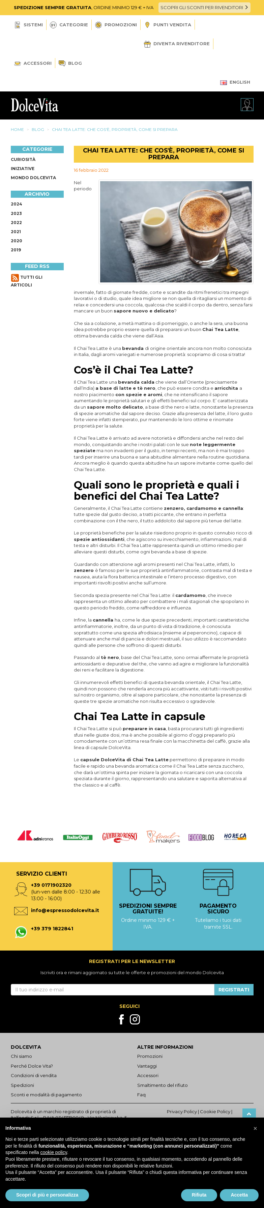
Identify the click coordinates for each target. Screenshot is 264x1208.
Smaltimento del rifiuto (162, 1085)
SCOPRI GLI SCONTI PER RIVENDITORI (204, 7)
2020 (16, 240)
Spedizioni (22, 1085)
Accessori (33, 63)
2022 (16, 222)
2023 (16, 213)
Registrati (233, 990)
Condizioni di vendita (34, 1075)
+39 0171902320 (51, 885)
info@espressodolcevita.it (65, 910)
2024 (16, 204)
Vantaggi (147, 1066)
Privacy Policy (182, 1111)
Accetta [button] (239, 1195)
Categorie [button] (69, 25)
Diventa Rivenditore (177, 44)
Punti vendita (167, 25)
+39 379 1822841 (52, 929)
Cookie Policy (215, 1111)
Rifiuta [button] (199, 1195)
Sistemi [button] (28, 25)
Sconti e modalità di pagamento (46, 1094)
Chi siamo (21, 1056)
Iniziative (22, 168)
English (235, 82)
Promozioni (116, 25)
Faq (141, 1094)
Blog (70, 63)
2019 (16, 249)
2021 (16, 231)
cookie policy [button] (53, 1152)
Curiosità (23, 159)
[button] (255, 1128)
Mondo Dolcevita (33, 177)
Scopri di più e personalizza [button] (47, 1195)
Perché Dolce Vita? (32, 1066)
